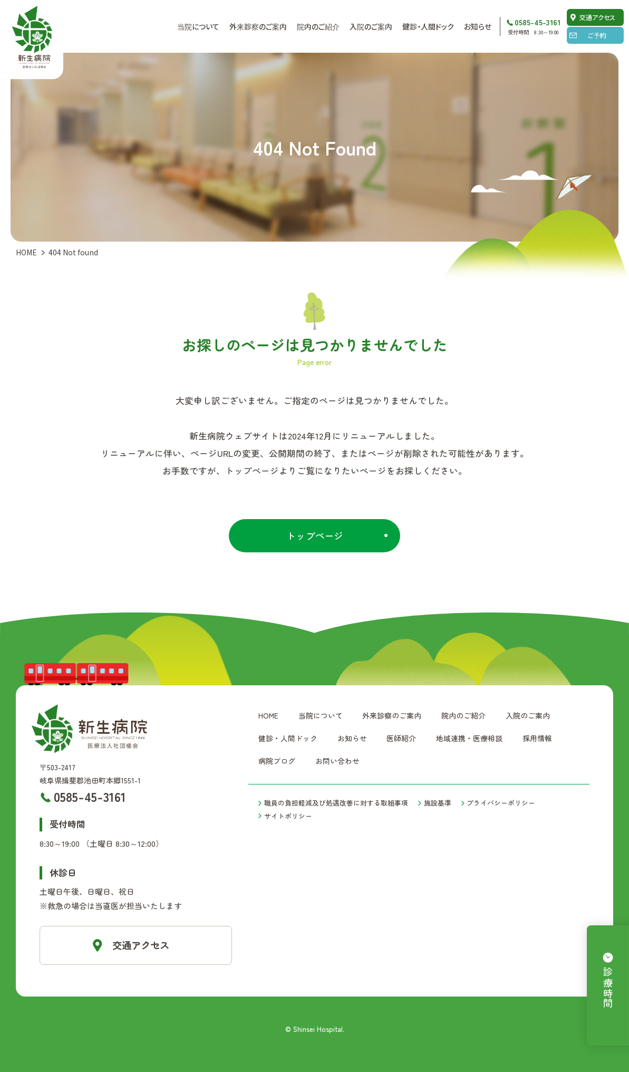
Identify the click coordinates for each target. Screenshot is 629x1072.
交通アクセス (597, 17)
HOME (26, 252)
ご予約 (597, 35)
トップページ (314, 535)
